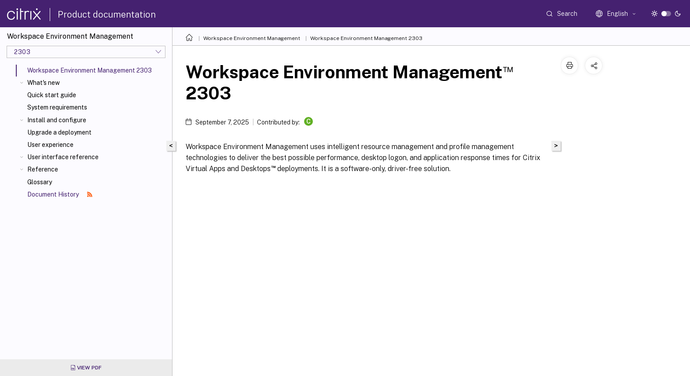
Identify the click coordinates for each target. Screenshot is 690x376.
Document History (59, 194)
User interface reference (63, 157)
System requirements (57, 107)
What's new (43, 82)
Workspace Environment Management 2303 (366, 38)
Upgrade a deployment (59, 132)
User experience (50, 144)
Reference (42, 169)
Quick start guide (51, 95)
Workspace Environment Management (251, 38)
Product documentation (107, 14)
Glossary (39, 182)
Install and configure (56, 120)
